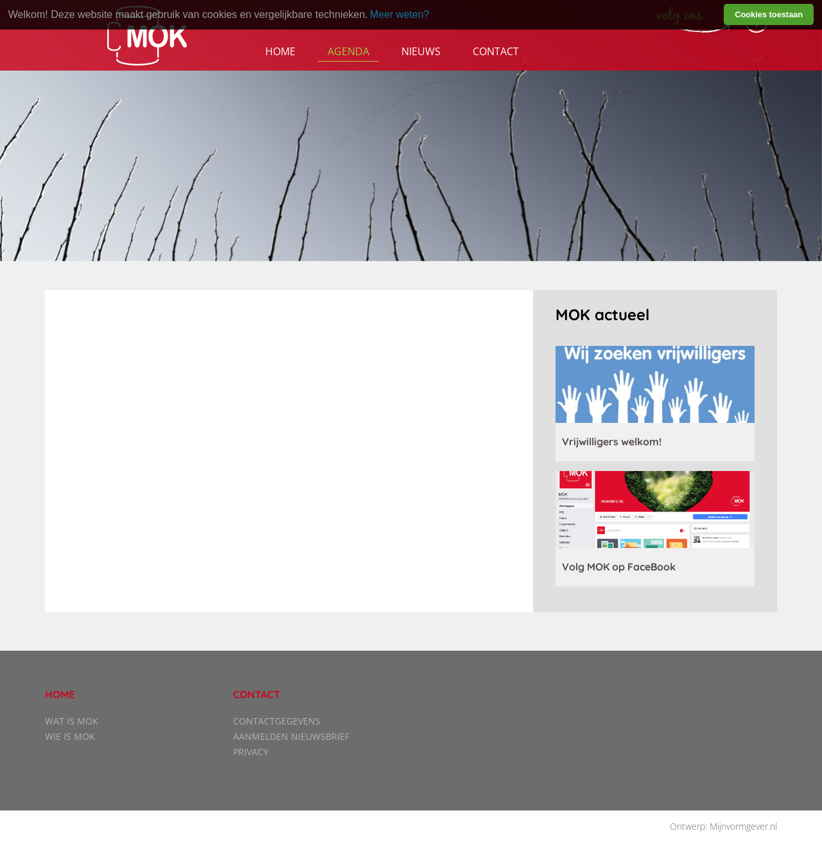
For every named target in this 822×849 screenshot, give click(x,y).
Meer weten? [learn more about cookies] (400, 14)
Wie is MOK (70, 736)
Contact (496, 51)
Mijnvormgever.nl (743, 826)
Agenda (348, 51)
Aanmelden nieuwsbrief (291, 736)
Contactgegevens (276, 721)
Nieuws (421, 51)
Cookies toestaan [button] (769, 14)
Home (280, 51)
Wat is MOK (71, 721)
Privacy (250, 752)
